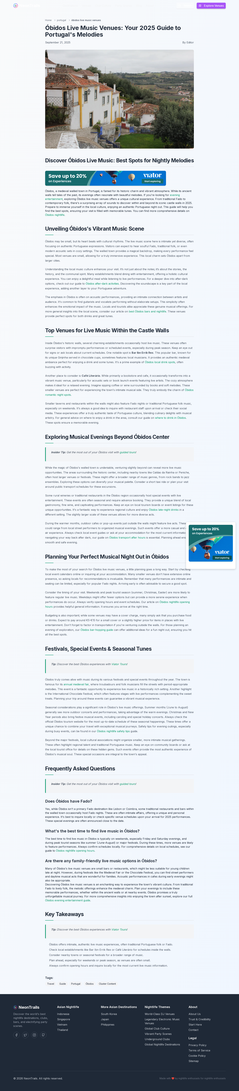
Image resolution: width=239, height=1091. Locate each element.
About (150, 5)
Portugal (75, 983)
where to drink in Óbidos (170, 417)
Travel (50, 983)
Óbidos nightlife (54, 215)
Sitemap (194, 1061)
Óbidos (90, 983)
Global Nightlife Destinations (162, 1044)
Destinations (70, 5)
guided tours (127, 452)
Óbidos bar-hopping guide (96, 629)
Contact (193, 1030)
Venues (86, 5)
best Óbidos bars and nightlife (147, 311)
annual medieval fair (76, 684)
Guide (62, 983)
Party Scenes (123, 5)
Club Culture (103, 5)
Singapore (63, 1019)
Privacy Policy (197, 1045)
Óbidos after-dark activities (102, 283)
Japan (105, 1019)
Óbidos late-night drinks (164, 509)
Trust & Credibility (200, 1019)
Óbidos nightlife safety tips (113, 731)
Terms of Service (199, 1050)
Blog (139, 5)
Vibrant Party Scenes (158, 1034)
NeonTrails (26, 5)
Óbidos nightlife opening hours (75, 850)
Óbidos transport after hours (127, 537)
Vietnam (62, 1024)
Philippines (107, 1024)
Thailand (62, 1030)
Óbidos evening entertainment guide (67, 900)
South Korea (109, 1014)
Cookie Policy (197, 1055)
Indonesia (63, 1014)
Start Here (195, 1024)
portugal (61, 20)
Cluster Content (107, 983)
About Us (195, 1014)
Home (48, 20)
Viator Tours (119, 664)
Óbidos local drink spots (160, 362)
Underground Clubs (157, 1039)
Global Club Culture (157, 1028)
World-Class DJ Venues (160, 1014)
